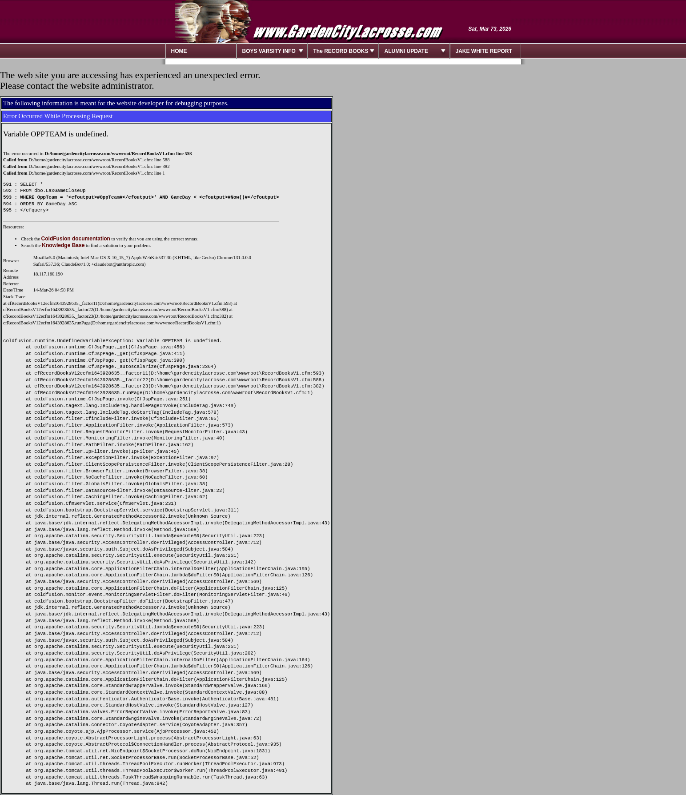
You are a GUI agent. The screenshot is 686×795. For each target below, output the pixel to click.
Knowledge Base (63, 245)
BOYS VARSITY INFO (269, 51)
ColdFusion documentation (75, 239)
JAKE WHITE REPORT (484, 51)
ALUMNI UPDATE (406, 51)
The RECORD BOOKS (341, 51)
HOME (179, 51)
